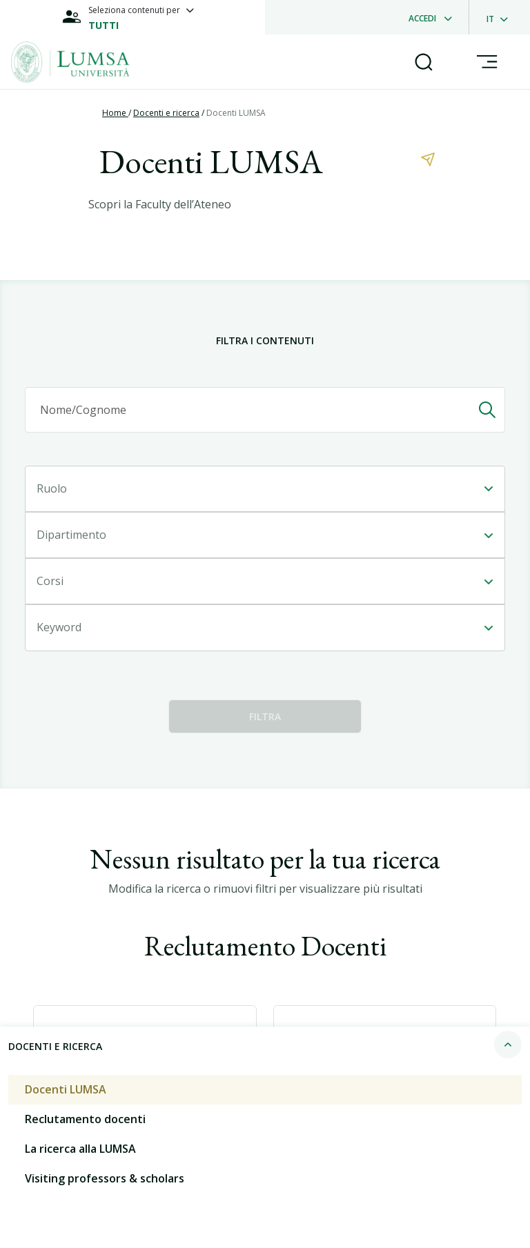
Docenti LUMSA (236, 113)
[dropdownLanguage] (501, 17)
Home (115, 113)
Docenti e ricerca (166, 113)
